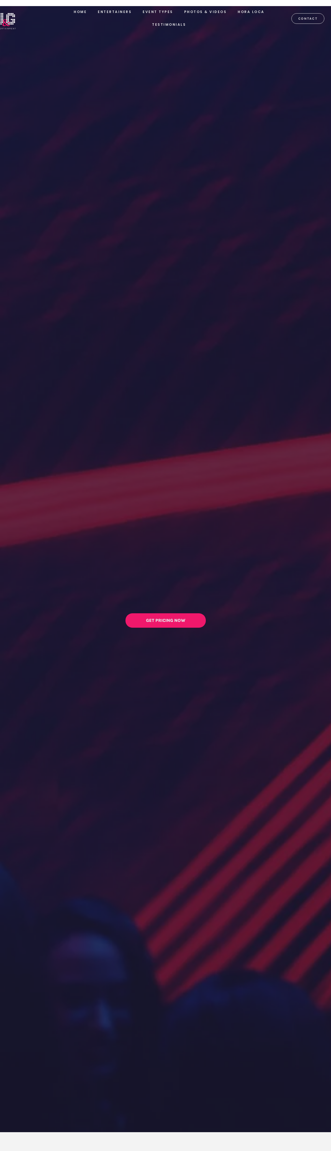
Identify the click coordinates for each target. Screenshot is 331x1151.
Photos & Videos (205, 11)
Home (80, 11)
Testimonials (169, 24)
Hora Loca (251, 11)
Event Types (158, 11)
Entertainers (115, 11)
